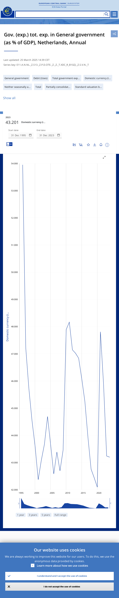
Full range (60, 514)
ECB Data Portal (59, 7)
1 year (20, 514)
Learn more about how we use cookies (62, 566)
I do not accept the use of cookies (62, 586)
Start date (13, 130)
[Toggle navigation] (114, 14)
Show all (9, 98)
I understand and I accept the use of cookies (62, 575)
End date (41, 130)
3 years (33, 514)
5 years (46, 514)
